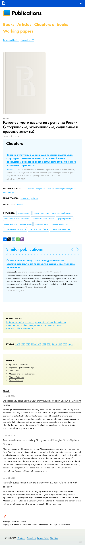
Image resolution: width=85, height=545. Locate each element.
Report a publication (11, 40)
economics (29, 322)
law (25, 325)
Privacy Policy (43, 538)
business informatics (15, 322)
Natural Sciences (16, 377)
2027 (17, 344)
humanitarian (60, 322)
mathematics (46, 325)
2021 (49, 344)
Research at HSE (27, 40)
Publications (26, 13)
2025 (28, 344)
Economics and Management (34, 189)
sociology (57, 325)
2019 (60, 344)
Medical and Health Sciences (22, 373)
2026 (23, 344)
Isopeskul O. (11, 169)
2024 (33, 344)
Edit (80, 542)
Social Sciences (16, 380)
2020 (54, 344)
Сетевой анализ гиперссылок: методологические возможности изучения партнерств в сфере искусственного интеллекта (40, 264)
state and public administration (19, 328)
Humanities (14, 370)
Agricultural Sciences (18, 364)
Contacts (21, 538)
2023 (38, 344)
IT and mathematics (14, 325)
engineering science (44, 322)
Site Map (54, 538)
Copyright (31, 538)
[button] (7, 254)
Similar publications (24, 249)
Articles (24, 24)
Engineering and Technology (21, 367)
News (6, 390)
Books (8, 24)
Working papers (18, 31)
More (70, 344)
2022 (44, 344)
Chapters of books (51, 24)
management (34, 325)
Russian (20, 205)
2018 (65, 344)
